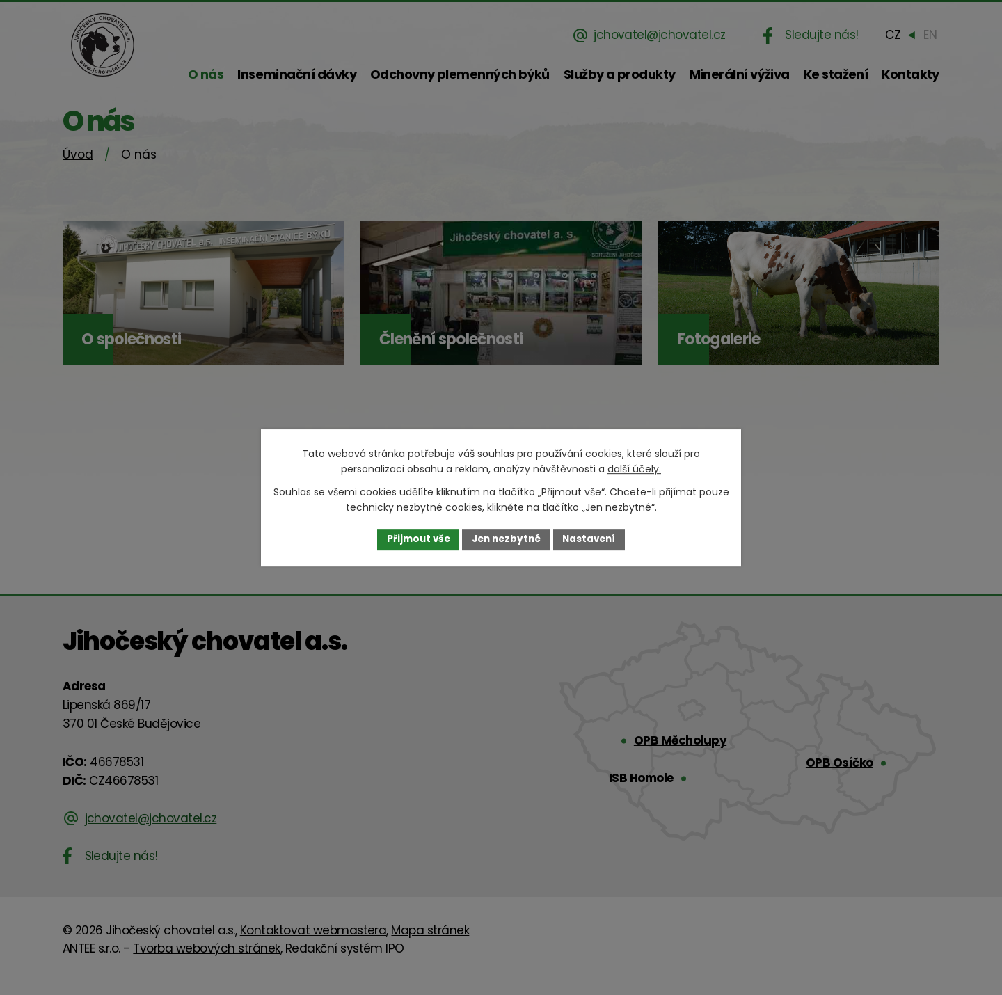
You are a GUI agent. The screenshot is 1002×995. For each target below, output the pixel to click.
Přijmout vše (414, 539)
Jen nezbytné (506, 539)
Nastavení (593, 539)
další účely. (634, 469)
